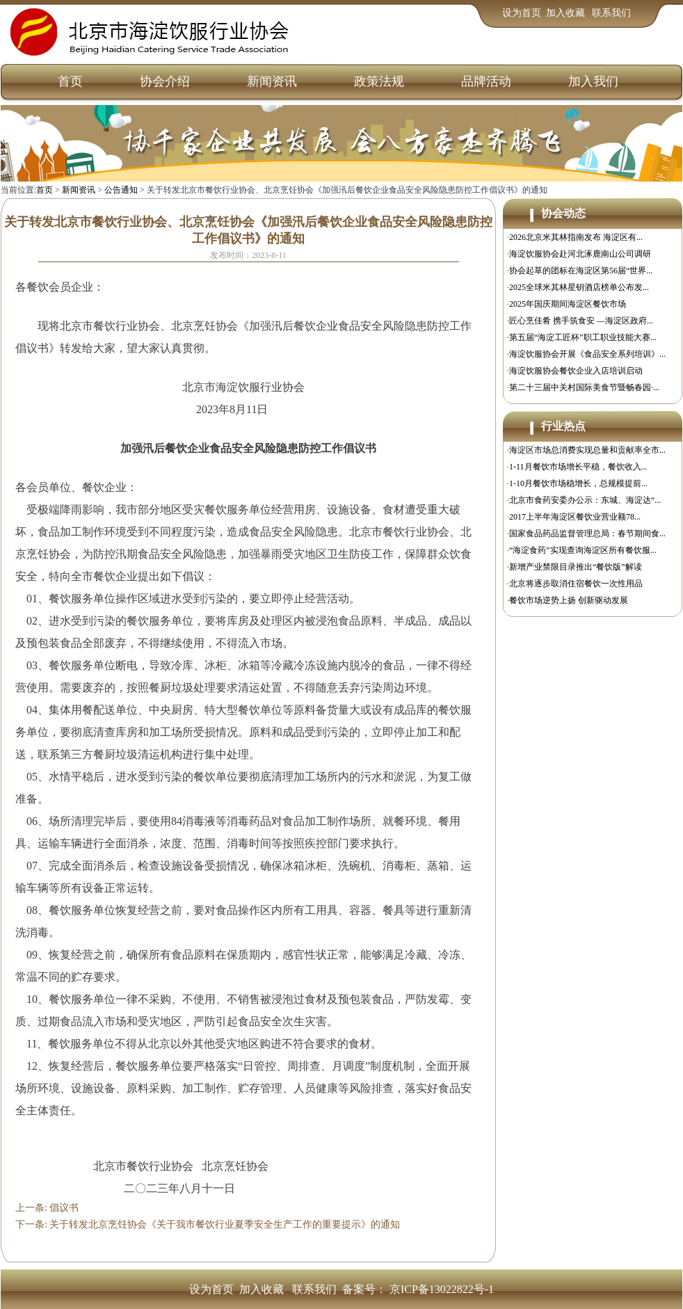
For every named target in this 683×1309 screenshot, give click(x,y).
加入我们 (593, 81)
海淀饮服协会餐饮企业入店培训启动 (576, 371)
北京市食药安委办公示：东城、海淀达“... (585, 500)
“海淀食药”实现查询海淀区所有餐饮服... (583, 550)
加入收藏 (567, 13)
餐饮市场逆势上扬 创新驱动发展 (568, 600)
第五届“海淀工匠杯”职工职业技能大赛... (583, 337)
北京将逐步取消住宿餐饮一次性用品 (576, 583)
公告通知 (121, 190)
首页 (70, 81)
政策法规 (379, 81)
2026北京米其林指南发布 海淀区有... (576, 237)
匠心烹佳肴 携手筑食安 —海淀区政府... (581, 321)
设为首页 (521, 13)
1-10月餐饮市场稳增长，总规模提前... (578, 483)
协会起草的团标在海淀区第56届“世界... (580, 270)
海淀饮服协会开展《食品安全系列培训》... (587, 354)
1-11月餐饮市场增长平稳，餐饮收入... (578, 467)
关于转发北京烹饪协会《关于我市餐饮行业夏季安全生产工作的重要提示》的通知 (224, 1224)
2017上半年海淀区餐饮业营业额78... (575, 517)
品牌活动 (486, 81)
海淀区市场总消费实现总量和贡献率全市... (587, 450)
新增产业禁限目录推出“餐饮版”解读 (575, 567)
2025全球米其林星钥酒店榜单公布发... (579, 287)
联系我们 (611, 13)
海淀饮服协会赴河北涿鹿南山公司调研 (580, 254)
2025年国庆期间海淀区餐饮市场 (567, 304)
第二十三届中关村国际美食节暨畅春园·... (584, 387)
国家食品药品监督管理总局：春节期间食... (587, 533)
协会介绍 (165, 81)
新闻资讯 (272, 81)
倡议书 (64, 1208)
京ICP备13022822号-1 (441, 1289)
